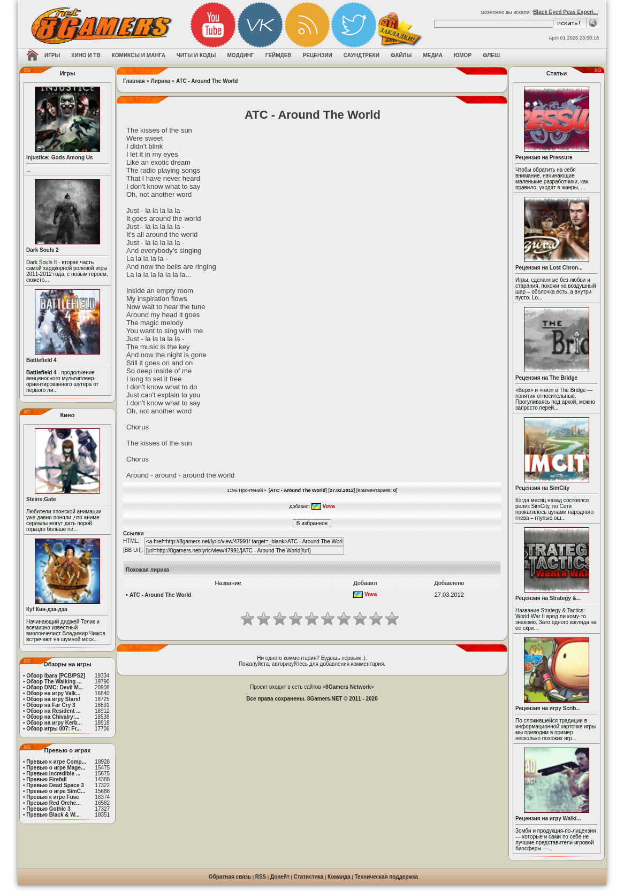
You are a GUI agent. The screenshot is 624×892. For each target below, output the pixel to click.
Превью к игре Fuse (52, 797)
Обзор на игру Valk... (53, 693)
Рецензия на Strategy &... (548, 598)
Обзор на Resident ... (53, 711)
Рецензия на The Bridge (546, 378)
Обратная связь (230, 877)
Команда (339, 877)
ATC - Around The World (207, 81)
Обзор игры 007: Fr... (53, 729)
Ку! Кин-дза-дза (46, 609)
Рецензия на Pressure (544, 157)
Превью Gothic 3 (48, 809)
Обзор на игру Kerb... (54, 723)
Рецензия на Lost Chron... (549, 268)
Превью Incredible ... (53, 773)
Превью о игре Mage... (55, 768)
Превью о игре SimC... (55, 791)
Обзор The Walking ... (53, 682)
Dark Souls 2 (42, 250)
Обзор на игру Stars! (53, 699)
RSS (261, 877)
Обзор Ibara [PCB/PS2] (55, 676)
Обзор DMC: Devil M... (54, 687)
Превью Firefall (46, 779)
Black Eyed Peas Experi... (565, 12)
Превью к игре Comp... (56, 762)
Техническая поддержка (386, 877)
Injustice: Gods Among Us (59, 157)
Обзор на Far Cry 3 (50, 705)
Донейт (280, 877)
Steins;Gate (41, 499)
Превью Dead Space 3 (55, 785)
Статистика (309, 877)
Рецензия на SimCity (542, 488)
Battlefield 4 (41, 360)
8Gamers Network (348, 687)
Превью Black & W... (52, 815)
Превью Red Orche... (53, 803)
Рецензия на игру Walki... (548, 818)
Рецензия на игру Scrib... (548, 708)
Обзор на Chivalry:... (52, 717)
